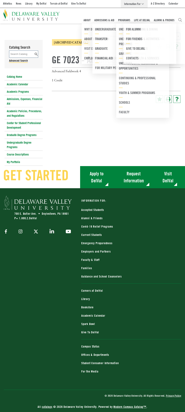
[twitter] (36, 232)
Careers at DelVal (92, 290)
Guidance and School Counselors (101, 276)
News (18, 3)
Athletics (7, 3)
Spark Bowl (88, 324)
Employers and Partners (96, 251)
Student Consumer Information (100, 363)
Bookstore (87, 307)
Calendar (173, 3)
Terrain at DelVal (58, 3)
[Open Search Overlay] (180, 20)
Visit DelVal (168, 177)
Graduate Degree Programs (21, 135)
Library (29, 3)
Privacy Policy (173, 395)
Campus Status (90, 346)
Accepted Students (92, 210)
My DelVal (41, 3)
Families (86, 268)
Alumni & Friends (164, 20)
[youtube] (67, 232)
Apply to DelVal (97, 177)
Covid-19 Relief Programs (97, 226)
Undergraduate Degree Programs (19, 145)
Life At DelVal (142, 20)
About (87, 20)
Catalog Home (14, 77)
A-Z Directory (158, 3)
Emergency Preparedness (96, 243)
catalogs (47, 407)
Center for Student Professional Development (24, 125)
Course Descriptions (18, 154)
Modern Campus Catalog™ (129, 407)
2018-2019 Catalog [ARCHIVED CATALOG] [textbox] (130, 36)
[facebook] (7, 231)
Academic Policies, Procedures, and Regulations (24, 113)
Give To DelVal (78, 3)
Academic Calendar (17, 84)
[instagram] (20, 232)
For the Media (89, 371)
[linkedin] (52, 232)
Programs (124, 20)
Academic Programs (18, 91)
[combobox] (142, 36)
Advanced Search (18, 60)
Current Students (91, 235)
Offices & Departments (95, 355)
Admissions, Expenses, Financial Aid (24, 101)
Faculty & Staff (90, 260)
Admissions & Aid (104, 20)
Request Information (134, 177)
